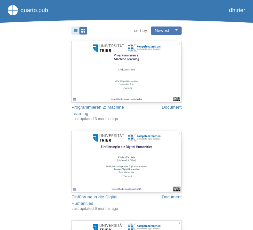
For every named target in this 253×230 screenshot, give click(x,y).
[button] (79, 30)
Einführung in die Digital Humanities (94, 200)
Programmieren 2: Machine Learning (97, 110)
